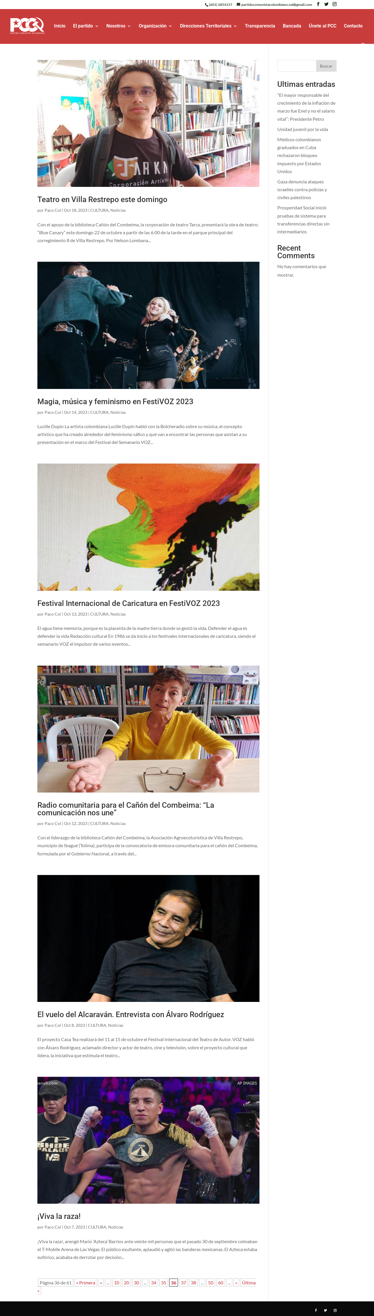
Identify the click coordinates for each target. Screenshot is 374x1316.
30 (136, 1282)
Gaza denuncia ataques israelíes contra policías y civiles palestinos (302, 189)
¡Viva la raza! (59, 1216)
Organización (153, 26)
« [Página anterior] (101, 1282)
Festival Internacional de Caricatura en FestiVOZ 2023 (128, 603)
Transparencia (260, 26)
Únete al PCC (322, 26)
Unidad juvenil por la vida (302, 129)
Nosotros (115, 26)
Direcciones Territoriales (205, 26)
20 (126, 1282)
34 (153, 1282)
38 (193, 1282)
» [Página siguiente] (236, 1282)
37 (183, 1282)
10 (116, 1282)
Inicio (59, 26)
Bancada (292, 26)
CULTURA (99, 210)
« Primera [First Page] (85, 1282)
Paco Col (53, 210)
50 (210, 1282)
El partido (83, 26)
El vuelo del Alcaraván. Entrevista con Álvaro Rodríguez (130, 1014)
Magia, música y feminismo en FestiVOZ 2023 (115, 401)
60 (220, 1282)
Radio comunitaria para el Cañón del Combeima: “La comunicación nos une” (125, 809)
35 (163, 1282)
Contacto (353, 26)
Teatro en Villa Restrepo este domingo (102, 199)
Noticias (118, 210)
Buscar (326, 65)
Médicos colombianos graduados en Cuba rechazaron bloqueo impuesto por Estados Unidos (299, 155)
